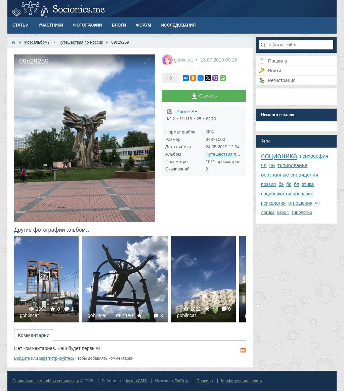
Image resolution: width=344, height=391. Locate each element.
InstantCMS (136, 381)
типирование (292, 165)
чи (272, 165)
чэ (317, 202)
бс (288, 184)
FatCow (181, 381)
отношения (300, 203)
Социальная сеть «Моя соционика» (45, 381)
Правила (205, 381)
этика (308, 184)
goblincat (184, 60)
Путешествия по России (230, 154)
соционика (279, 156)
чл (264, 165)
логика (267, 212)
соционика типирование (287, 193)
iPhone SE (186, 111)
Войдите (22, 358)
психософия (314, 156)
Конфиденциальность (241, 381)
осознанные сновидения (289, 175)
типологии (302, 212)
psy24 (283, 212)
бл (296, 184)
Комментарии (33, 335)
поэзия (268, 184)
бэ (281, 184)
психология (273, 203)
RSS (243, 350)
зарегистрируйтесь (56, 358)
